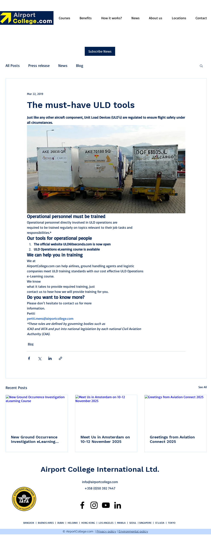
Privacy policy (106, 531)
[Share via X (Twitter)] (39, 358)
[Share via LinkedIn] (50, 358)
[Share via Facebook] (29, 358)
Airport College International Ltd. (100, 469)
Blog (79, 65)
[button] (201, 65)
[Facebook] (82, 505)
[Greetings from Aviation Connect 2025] (176, 412)
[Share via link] (60, 358)
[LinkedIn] (117, 505)
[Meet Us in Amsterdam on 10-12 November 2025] (106, 412)
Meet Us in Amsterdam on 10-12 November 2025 (105, 439)
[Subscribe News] (100, 51)
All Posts (13, 65)
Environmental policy (133, 531)
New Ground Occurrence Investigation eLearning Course (34, 439)
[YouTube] (106, 505)
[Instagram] (94, 505)
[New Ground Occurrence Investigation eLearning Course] (37, 412)
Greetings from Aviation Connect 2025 (172, 439)
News (62, 65)
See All (202, 387)
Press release (39, 65)
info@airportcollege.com (100, 482)
